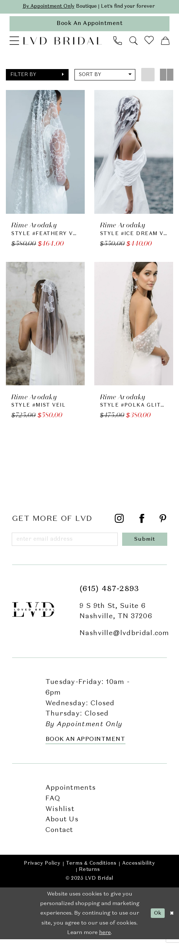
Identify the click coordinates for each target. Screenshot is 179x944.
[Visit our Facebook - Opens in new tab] (142, 523)
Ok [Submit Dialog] (155, 917)
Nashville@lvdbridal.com (124, 638)
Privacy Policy (42, 868)
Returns (89, 874)
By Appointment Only (43, 7)
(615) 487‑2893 (109, 594)
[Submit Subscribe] (146, 543)
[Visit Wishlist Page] (149, 42)
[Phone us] (118, 43)
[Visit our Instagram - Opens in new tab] (119, 523)
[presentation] (45, 154)
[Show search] (133, 43)
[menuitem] (14, 42)
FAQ (53, 803)
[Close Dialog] (171, 918)
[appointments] (89, 25)
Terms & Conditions (91, 868)
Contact (59, 835)
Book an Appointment (85, 744)
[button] (14, 42)
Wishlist (59, 814)
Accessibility (138, 868)
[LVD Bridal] (62, 43)
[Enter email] (66, 543)
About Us (61, 824)
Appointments (70, 793)
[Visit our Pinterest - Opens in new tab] (163, 523)
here (105, 937)
